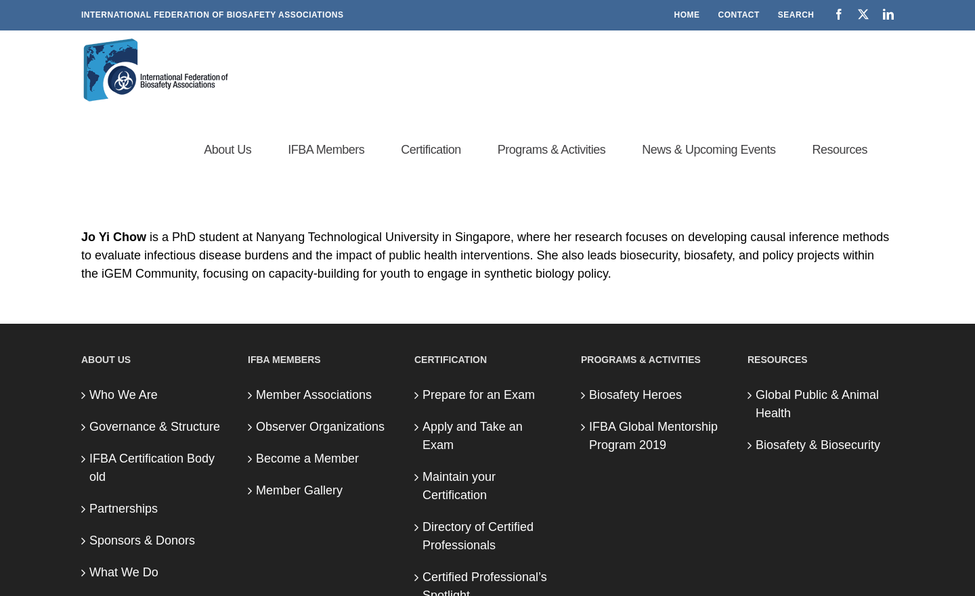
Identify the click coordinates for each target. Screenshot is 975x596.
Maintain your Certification (459, 486)
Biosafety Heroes (635, 395)
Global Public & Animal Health (817, 404)
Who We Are (123, 395)
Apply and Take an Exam (472, 436)
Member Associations (314, 395)
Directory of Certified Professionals (478, 536)
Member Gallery (299, 490)
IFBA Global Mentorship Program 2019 (653, 436)
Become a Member (307, 458)
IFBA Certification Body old (152, 468)
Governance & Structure (154, 426)
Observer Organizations (320, 426)
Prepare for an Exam (478, 395)
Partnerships (123, 508)
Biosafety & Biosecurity (818, 445)
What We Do (123, 572)
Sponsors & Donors (142, 540)
